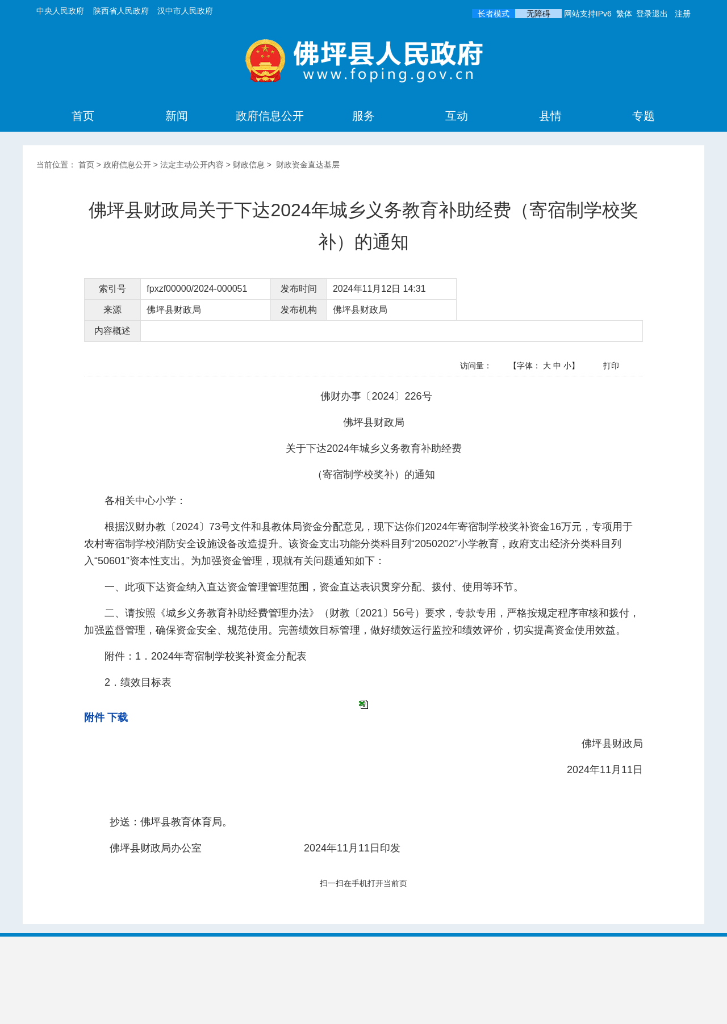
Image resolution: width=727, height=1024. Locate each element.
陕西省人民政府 (121, 10)
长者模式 (493, 13)
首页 (83, 116)
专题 (643, 116)
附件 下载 (106, 717)
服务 (363, 116)
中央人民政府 (60, 10)
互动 (456, 116)
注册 (683, 13)
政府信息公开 (270, 116)
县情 (550, 116)
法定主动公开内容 (192, 164)
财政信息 (249, 164)
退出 (660, 13)
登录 (644, 13)
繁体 (624, 13)
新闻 (176, 116)
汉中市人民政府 (185, 10)
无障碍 (538, 13)
